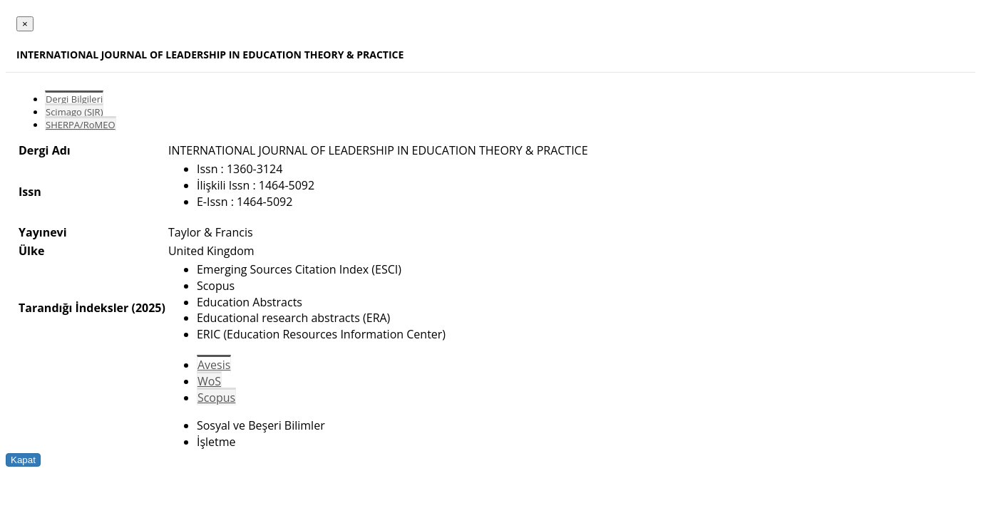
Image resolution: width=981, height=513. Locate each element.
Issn (30, 192)
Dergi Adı (45, 150)
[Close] (25, 23)
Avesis (213, 365)
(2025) (148, 308)
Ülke (31, 251)
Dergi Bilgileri (74, 99)
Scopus (216, 397)
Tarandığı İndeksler (73, 308)
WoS (209, 381)
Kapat (23, 460)
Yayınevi (43, 232)
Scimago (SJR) (74, 111)
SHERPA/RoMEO (80, 124)
